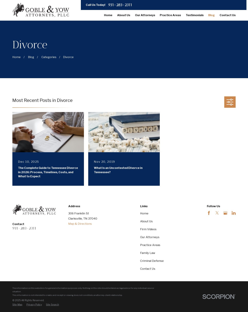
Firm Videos (148, 229)
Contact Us (147, 268)
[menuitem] (17, 305)
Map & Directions (80, 223)
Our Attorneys (149, 237)
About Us (146, 221)
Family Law (147, 253)
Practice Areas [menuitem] (170, 15)
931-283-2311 (120, 5)
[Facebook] (209, 213)
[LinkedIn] (234, 213)
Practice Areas (150, 245)
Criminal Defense (152, 261)
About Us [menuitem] (123, 15)
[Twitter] (217, 213)
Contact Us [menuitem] (228, 15)
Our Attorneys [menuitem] (145, 15)
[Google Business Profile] (225, 213)
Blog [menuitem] (211, 15)
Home (144, 213)
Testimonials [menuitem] (195, 15)
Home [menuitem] (108, 15)
